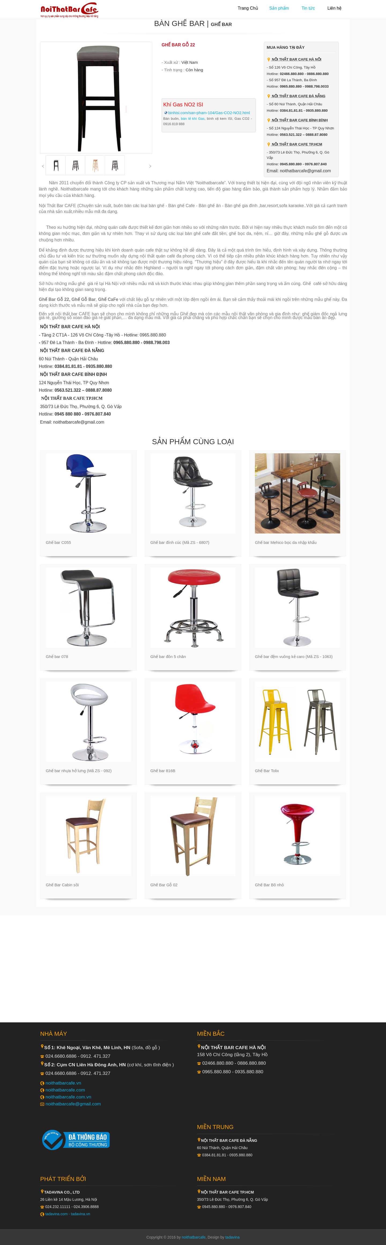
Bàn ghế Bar (179, 23)
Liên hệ (334, 8)
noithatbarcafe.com (65, 1090)
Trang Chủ (248, 8)
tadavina (232, 1237)
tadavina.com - (58, 1214)
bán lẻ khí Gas (193, 119)
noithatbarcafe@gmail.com (73, 1103)
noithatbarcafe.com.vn (68, 1097)
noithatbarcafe (194, 1237)
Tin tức (308, 8)
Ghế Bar (221, 24)
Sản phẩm (279, 8)
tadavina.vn (80, 1214)
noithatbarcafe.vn (63, 1083)
